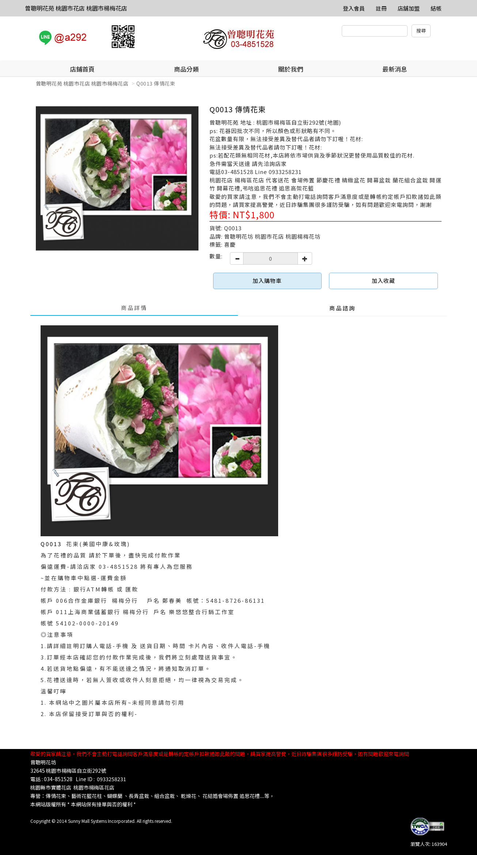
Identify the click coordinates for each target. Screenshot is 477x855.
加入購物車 (267, 280)
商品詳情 (134, 307)
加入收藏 (383, 280)
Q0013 (53, 544)
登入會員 (354, 8)
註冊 (381, 8)
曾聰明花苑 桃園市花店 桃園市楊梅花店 (76, 8)
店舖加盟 (409, 8)
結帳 (436, 8)
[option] (117, 178)
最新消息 (394, 68)
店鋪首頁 (82, 68)
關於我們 (290, 68)
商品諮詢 (342, 308)
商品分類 (186, 68)
